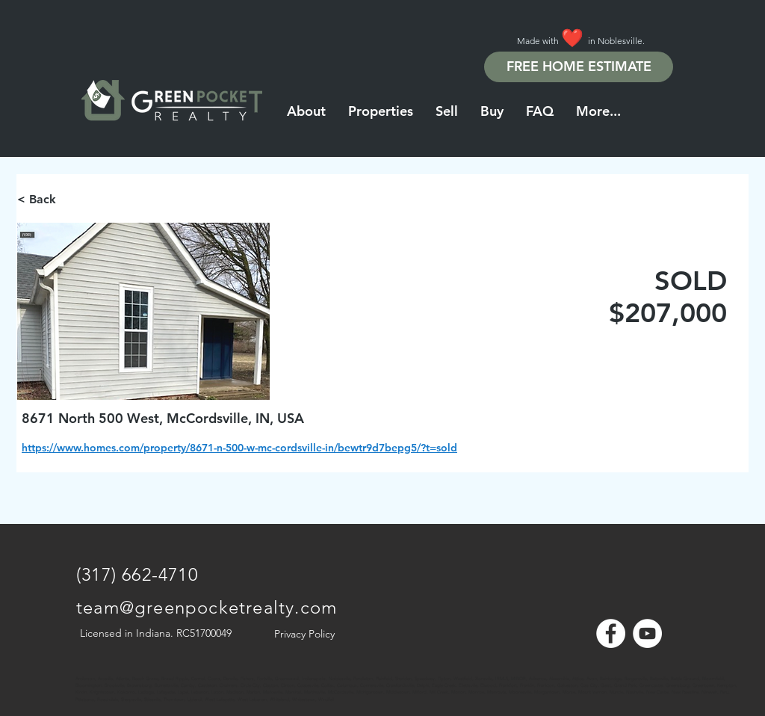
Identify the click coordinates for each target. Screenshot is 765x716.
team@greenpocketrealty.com (206, 607)
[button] (598, 111)
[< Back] (70, 199)
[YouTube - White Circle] (647, 633)
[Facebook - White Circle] (610, 633)
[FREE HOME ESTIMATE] (578, 67)
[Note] (89, 671)
